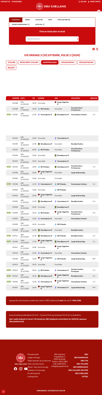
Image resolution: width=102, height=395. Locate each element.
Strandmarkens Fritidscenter (76, 109)
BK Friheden (45, 109)
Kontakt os (5, 1)
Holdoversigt (68, 62)
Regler (11, 68)
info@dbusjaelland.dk (59, 366)
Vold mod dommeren (36, 364)
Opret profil (94, 2)
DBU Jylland (82, 364)
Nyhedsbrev (17, 1)
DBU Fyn (84, 361)
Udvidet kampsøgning (21, 24)
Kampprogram (50, 62)
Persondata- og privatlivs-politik (51, 390)
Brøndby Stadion (77, 144)
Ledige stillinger (34, 357)
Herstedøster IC (46, 114)
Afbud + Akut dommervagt (38, 367)
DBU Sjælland (81, 373)
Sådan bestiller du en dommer (39, 361)
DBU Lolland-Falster (78, 370)
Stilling (11, 62)
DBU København (80, 367)
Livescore (39, 24)
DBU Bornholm (81, 357)
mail (61, 300)
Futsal (85, 376)
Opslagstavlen (86, 62)
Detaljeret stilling (29, 62)
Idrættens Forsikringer (36, 370)
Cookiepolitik (33, 376)
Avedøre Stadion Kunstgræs (77, 270)
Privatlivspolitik (34, 373)
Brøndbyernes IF (63, 114)
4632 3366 (76, 300)
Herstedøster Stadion (79, 114)
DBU (86, 354)
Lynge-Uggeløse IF (63, 103)
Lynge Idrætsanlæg (78, 172)
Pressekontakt (33, 354)
